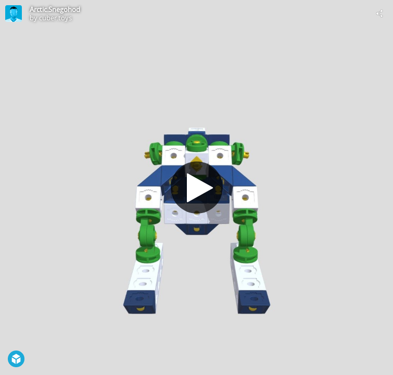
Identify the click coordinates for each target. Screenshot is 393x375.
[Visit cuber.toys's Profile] (13, 13)
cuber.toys (55, 17)
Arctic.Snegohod (55, 9)
